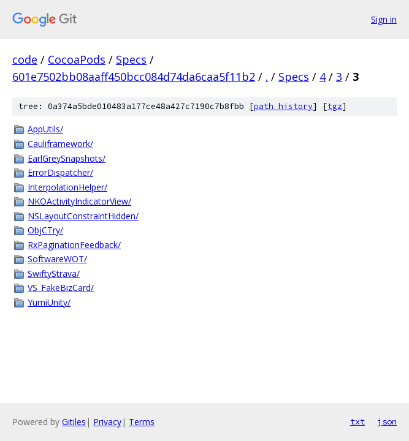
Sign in (384, 19)
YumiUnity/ (49, 302)
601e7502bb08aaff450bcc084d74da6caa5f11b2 (133, 76)
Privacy (107, 422)
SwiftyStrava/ (54, 273)
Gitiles (74, 422)
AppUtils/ (45, 129)
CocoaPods (76, 59)
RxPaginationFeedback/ (74, 245)
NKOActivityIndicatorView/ (79, 201)
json (387, 421)
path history (283, 106)
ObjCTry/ (45, 230)
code (24, 59)
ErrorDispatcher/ (60, 172)
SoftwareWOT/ (57, 259)
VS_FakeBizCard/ (61, 287)
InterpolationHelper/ (67, 187)
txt (357, 421)
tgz (334, 106)
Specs (131, 59)
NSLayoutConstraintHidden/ (83, 216)
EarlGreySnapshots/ (66, 158)
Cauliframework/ (60, 143)
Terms (142, 422)
